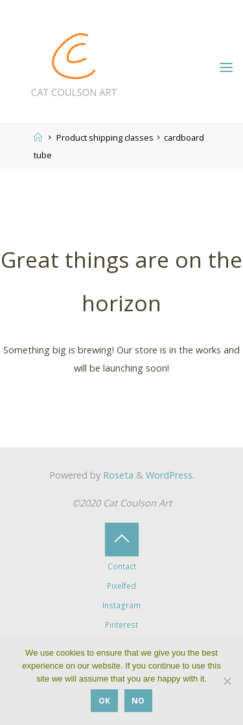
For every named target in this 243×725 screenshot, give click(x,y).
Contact (122, 566)
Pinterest (121, 624)
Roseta (116, 475)
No (138, 700)
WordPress (169, 475)
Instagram (121, 605)
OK (104, 700)
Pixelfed (121, 585)
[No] (226, 680)
